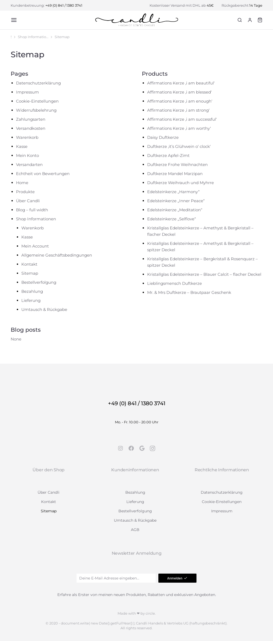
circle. (151, 613)
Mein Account (35, 246)
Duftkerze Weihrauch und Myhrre (180, 182)
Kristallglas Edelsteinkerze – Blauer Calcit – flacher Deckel (204, 274)
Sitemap (29, 273)
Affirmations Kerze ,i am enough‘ (179, 101)
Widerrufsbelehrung (36, 110)
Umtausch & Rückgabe (44, 309)
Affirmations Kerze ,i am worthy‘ (179, 128)
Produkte (25, 191)
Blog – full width (32, 209)
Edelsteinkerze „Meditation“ (174, 209)
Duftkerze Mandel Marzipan (175, 173)
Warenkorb (27, 137)
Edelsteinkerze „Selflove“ (171, 218)
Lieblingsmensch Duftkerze (174, 283)
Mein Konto (27, 155)
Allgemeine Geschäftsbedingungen (56, 255)
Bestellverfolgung (38, 282)
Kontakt (29, 264)
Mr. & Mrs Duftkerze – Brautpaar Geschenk (189, 292)
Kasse (21, 146)
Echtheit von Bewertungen (43, 173)
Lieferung (31, 300)
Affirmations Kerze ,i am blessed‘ (179, 92)
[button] (14, 20)
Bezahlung (32, 291)
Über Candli (28, 200)
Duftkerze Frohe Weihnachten (177, 164)
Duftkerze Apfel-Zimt (168, 155)
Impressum (27, 92)
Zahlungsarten (30, 119)
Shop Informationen (36, 218)
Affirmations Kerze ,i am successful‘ (182, 119)
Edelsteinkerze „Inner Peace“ (176, 200)
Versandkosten (30, 128)
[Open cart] (260, 20)
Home (22, 182)
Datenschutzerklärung (38, 83)
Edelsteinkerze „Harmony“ (173, 191)
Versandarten (29, 164)
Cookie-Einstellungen (37, 101)
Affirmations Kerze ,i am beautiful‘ (181, 83)
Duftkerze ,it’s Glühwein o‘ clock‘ (179, 146)
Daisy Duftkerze (163, 137)
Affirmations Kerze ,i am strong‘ (178, 110)
